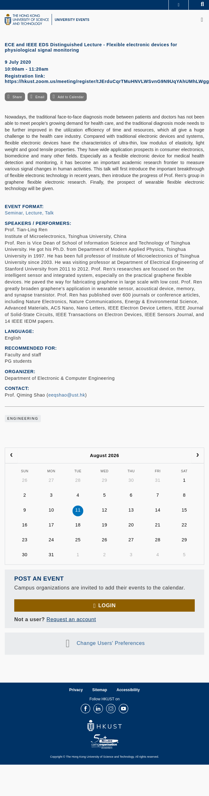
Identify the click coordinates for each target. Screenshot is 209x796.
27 (51, 480)
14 (157, 510)
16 (24, 524)
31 (157, 480)
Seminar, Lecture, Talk (29, 212)
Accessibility (128, 690)
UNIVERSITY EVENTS (72, 20)
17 (51, 524)
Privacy (76, 690)
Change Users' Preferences (111, 643)
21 (157, 524)
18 (77, 524)
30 (131, 480)
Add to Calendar (71, 97)
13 (131, 510)
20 (131, 524)
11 (77, 510)
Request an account (71, 619)
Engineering (22, 418)
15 (184, 510)
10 (51, 510)
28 (77, 480)
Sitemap (99, 690)
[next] (197, 455)
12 (104, 510)
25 (77, 539)
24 (51, 539)
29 (104, 480)
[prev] (11, 455)
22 (184, 524)
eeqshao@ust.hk (66, 395)
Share (17, 97)
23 (24, 539)
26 (24, 480)
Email (39, 97)
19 (104, 524)
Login (107, 605)
